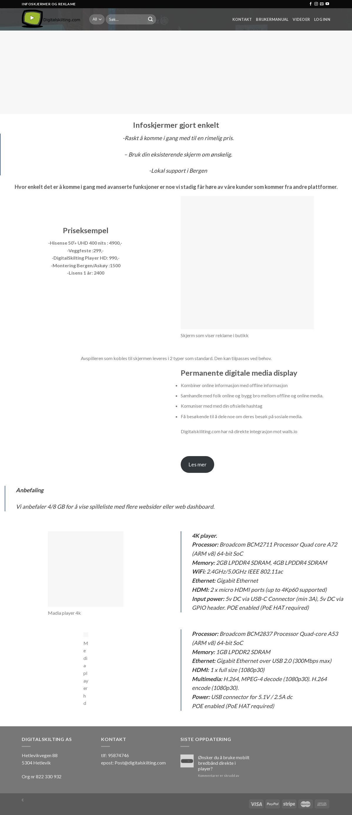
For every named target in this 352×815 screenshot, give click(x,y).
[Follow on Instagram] (316, 4)
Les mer (197, 464)
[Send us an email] (321, 4)
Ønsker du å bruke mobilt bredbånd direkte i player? (223, 762)
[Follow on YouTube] (327, 4)
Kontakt (242, 19)
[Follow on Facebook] (310, 4)
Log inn (322, 19)
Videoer (301, 19)
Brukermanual (272, 19)
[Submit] (150, 19)
